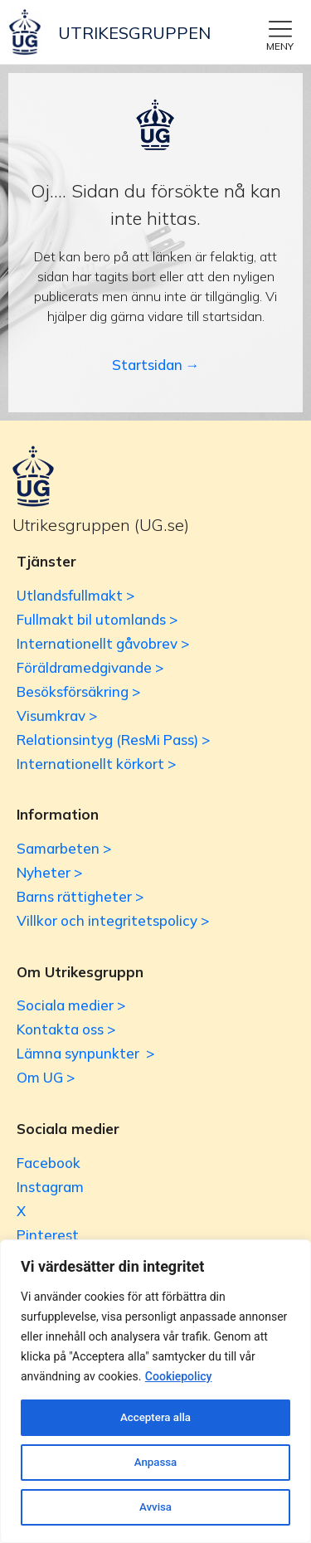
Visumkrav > (57, 715)
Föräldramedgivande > (90, 667)
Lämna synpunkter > (85, 1053)
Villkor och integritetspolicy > (113, 920)
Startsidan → (156, 364)
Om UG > (46, 1077)
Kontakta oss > (66, 1029)
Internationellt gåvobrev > (103, 643)
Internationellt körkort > (96, 763)
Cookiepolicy (178, 1376)
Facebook (48, 1162)
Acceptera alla (155, 1417)
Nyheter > (49, 872)
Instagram (50, 1186)
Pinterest (48, 1235)
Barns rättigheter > (80, 896)
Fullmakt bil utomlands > (97, 619)
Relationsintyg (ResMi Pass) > (113, 739)
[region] (155, 1391)
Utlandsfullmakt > (75, 595)
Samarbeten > (64, 848)
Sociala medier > (71, 1005)
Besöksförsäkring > (78, 691)
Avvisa (155, 1507)
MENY (280, 46)
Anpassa (155, 1462)
